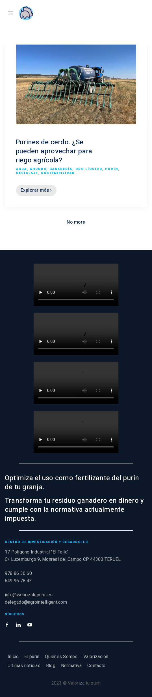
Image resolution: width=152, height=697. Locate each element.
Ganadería (60, 169)
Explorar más (36, 190)
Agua (21, 169)
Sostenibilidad (58, 173)
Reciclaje (27, 173)
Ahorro (38, 169)
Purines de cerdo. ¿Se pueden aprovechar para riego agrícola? (54, 151)
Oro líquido (88, 169)
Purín (111, 169)
